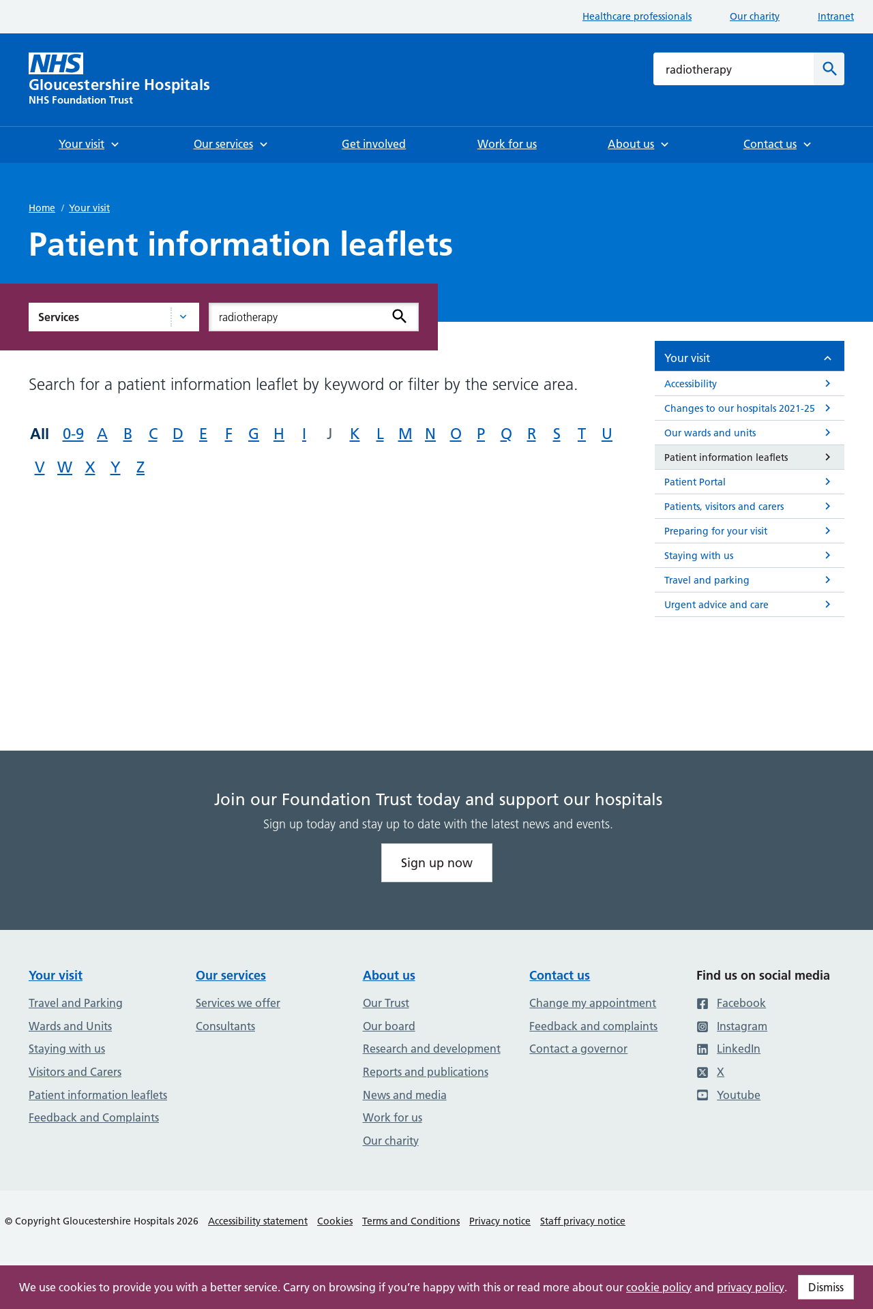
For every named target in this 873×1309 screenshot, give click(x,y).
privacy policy (750, 1287)
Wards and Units (70, 1026)
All (39, 433)
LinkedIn (728, 1048)
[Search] (829, 68)
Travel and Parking (76, 1003)
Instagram (731, 1026)
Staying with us (67, 1048)
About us (389, 975)
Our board (389, 1026)
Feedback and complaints (593, 1026)
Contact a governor (578, 1048)
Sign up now (437, 863)
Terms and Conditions (411, 1221)
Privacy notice (500, 1221)
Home (42, 208)
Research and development (432, 1048)
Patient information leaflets (98, 1095)
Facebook (731, 1003)
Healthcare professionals (637, 16)
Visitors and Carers (75, 1072)
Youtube (728, 1095)
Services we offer (238, 1003)
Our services (231, 975)
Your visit (89, 208)
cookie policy (659, 1287)
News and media (405, 1095)
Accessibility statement (258, 1221)
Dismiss (826, 1287)
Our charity (755, 16)
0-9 (73, 434)
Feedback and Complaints (94, 1117)
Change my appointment (592, 1003)
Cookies (335, 1221)
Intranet (836, 16)
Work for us (392, 1117)
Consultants (225, 1026)
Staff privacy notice (582, 1221)
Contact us (559, 975)
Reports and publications (425, 1072)
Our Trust (386, 1003)
